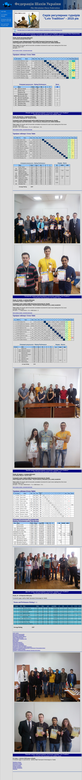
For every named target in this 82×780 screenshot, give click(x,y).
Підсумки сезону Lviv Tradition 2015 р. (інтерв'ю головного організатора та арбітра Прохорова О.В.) (39, 30)
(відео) (29, 648)
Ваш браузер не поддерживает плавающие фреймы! (47, 69)
